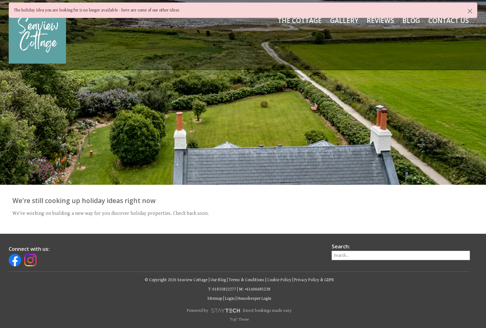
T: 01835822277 (222, 289)
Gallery (344, 20)
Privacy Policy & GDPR (314, 279)
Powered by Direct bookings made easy (239, 310)
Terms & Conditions (246, 279)
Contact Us (448, 20)
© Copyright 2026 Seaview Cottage (176, 279)
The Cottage (300, 20)
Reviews (380, 20)
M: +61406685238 (254, 289)
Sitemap (214, 298)
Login (230, 298)
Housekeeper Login (254, 298)
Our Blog (218, 279)
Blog (411, 20)
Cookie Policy (279, 279)
